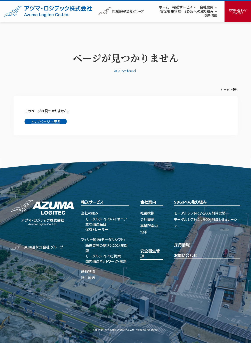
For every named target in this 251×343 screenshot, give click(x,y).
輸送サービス (92, 202)
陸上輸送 (88, 277)
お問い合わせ (185, 255)
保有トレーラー (96, 229)
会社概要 (147, 219)
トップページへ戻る (45, 121)
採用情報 (182, 244)
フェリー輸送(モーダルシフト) (103, 239)
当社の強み (89, 213)
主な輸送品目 (95, 224)
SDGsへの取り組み (190, 202)
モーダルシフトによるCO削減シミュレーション (207, 222)
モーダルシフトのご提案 (103, 256)
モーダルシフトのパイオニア (106, 219)
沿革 (143, 231)
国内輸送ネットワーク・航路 (105, 261)
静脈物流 (88, 271)
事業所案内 (149, 225)
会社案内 (148, 202)
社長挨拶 (147, 213)
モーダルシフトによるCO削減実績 (199, 213)
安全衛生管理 (150, 253)
